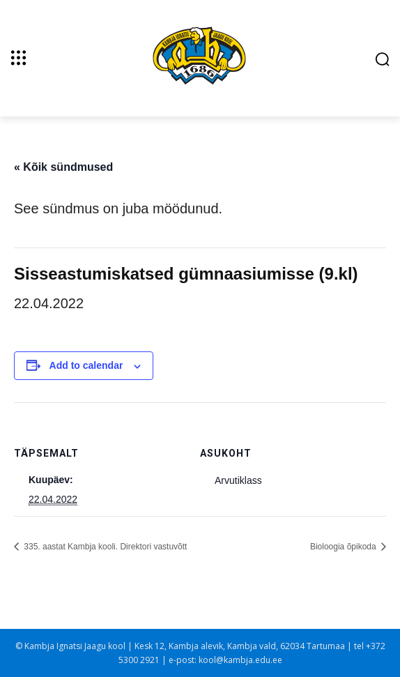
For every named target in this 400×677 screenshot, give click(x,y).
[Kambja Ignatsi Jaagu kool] (200, 57)
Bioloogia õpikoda (344, 547)
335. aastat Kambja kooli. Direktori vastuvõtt (104, 547)
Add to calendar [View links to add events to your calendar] (86, 365)
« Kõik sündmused (63, 167)
